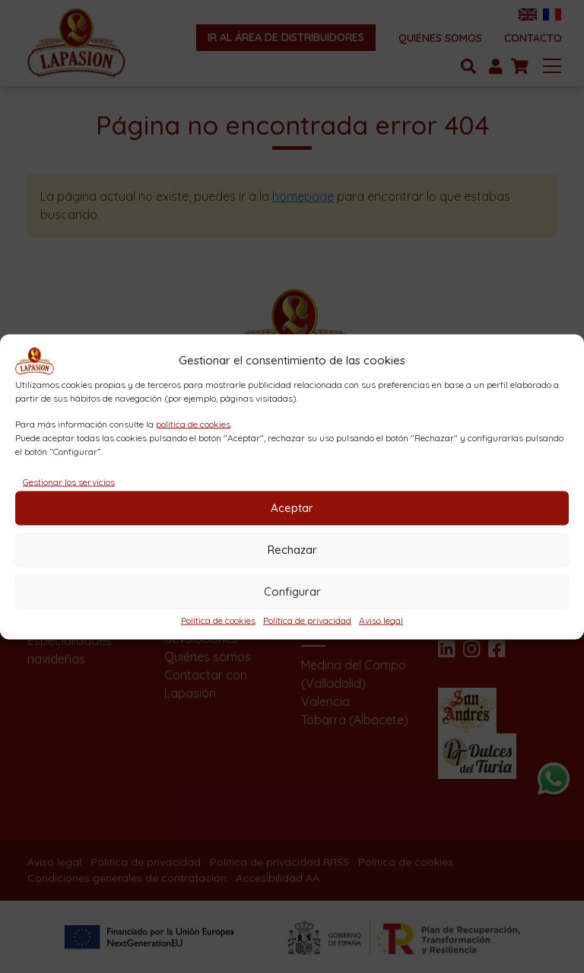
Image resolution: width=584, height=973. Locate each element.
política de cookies (193, 423)
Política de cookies (218, 619)
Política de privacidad (307, 619)
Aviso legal (381, 619)
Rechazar (292, 549)
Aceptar (292, 508)
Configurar (292, 591)
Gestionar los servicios (69, 481)
